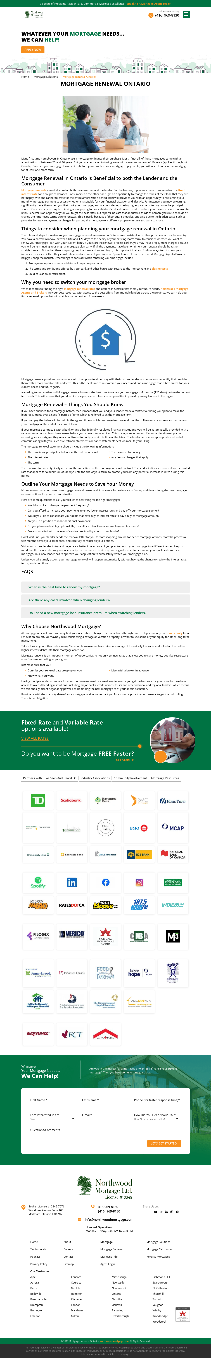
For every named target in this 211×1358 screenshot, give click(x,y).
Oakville (117, 1299)
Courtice (76, 1283)
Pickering (117, 1310)
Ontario (116, 1294)
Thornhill (158, 1294)
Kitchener (77, 1299)
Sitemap (69, 1264)
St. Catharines (161, 1288)
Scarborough (160, 1283)
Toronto (157, 1299)
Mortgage (106, 1242)
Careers (68, 1249)
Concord (76, 1277)
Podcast (35, 1257)
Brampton (36, 1305)
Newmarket (119, 1288)
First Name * (38, 1100)
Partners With (32, 778)
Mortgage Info (109, 1257)
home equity (174, 633)
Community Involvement (130, 778)
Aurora (34, 1283)
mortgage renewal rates (79, 288)
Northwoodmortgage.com (114, 1341)
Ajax (32, 1277)
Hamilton (76, 1294)
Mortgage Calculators (159, 1249)
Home (25, 76)
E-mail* (87, 1115)
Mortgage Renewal (111, 1249)
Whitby (157, 1310)
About (67, 1242)
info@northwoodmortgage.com (109, 1220)
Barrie (34, 1288)
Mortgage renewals (33, 190)
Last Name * (90, 1100)
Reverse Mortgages (158, 1257)
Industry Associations (95, 778)
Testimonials (38, 1249)
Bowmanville (38, 1299)
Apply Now (33, 50)
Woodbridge (160, 1316)
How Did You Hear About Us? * (155, 1115)
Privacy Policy (38, 1264)
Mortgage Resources (165, 778)
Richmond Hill (161, 1277)
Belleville (35, 1294)
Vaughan (158, 1305)
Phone (157, 1100)
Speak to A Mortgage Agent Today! (149, 3)
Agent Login (107, 1264)
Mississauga (119, 1277)
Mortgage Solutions (46, 76)
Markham (77, 1310)
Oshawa (117, 1305)
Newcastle (118, 1283)
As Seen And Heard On (61, 778)
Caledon (35, 1316)
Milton (75, 1316)
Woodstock (159, 1322)
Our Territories (39, 1271)
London (75, 1305)
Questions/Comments (45, 1130)
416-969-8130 (108, 1207)
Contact (68, 1257)
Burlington (36, 1310)
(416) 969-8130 (109, 1211)
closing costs (160, 268)
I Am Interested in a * (44, 1115)
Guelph (75, 1288)
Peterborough (120, 1316)
